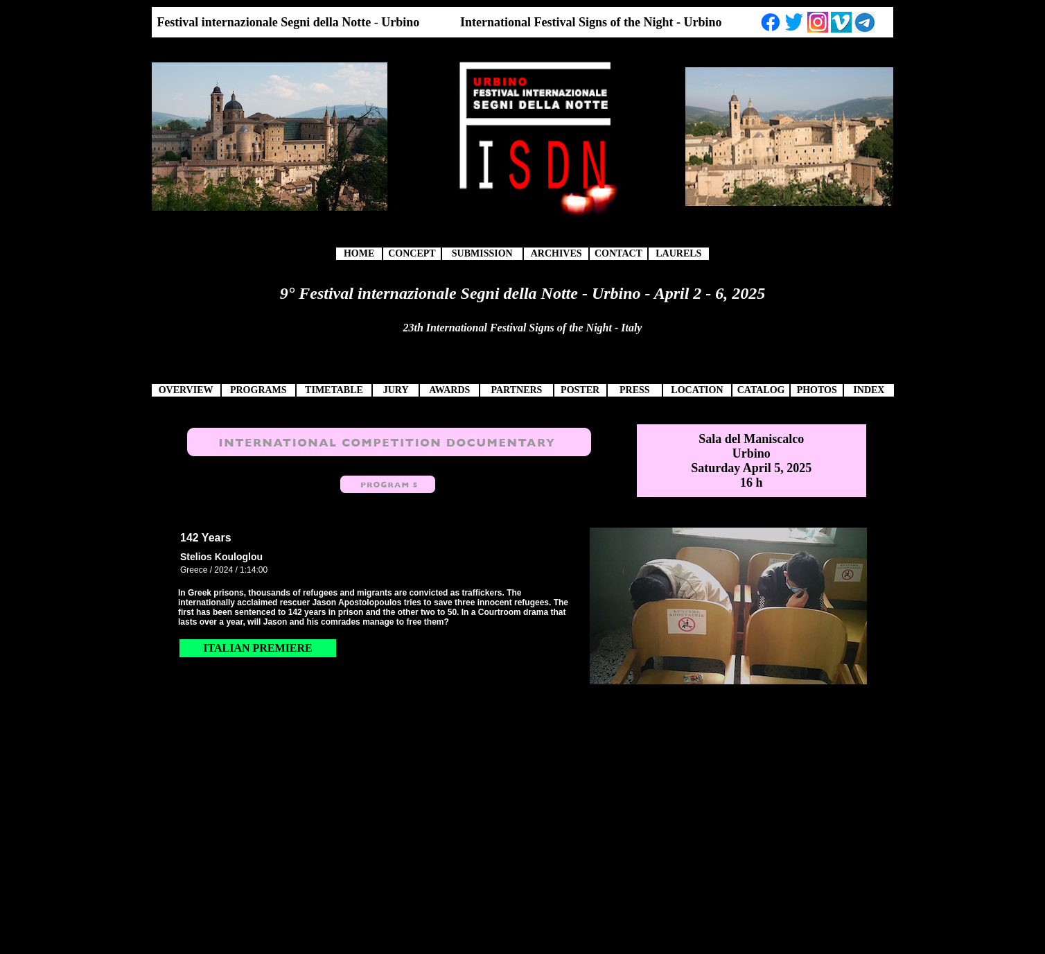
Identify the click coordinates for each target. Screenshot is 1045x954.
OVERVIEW (186, 390)
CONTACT (618, 253)
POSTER (580, 390)
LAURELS (678, 253)
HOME (359, 253)
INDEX (868, 390)
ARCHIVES (556, 253)
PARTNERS (516, 390)
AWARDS (449, 390)
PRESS (635, 390)
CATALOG (761, 390)
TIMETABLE (334, 390)
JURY (396, 390)
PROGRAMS (258, 390)
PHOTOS (817, 390)
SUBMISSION (482, 253)
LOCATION (697, 390)
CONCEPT (411, 253)
